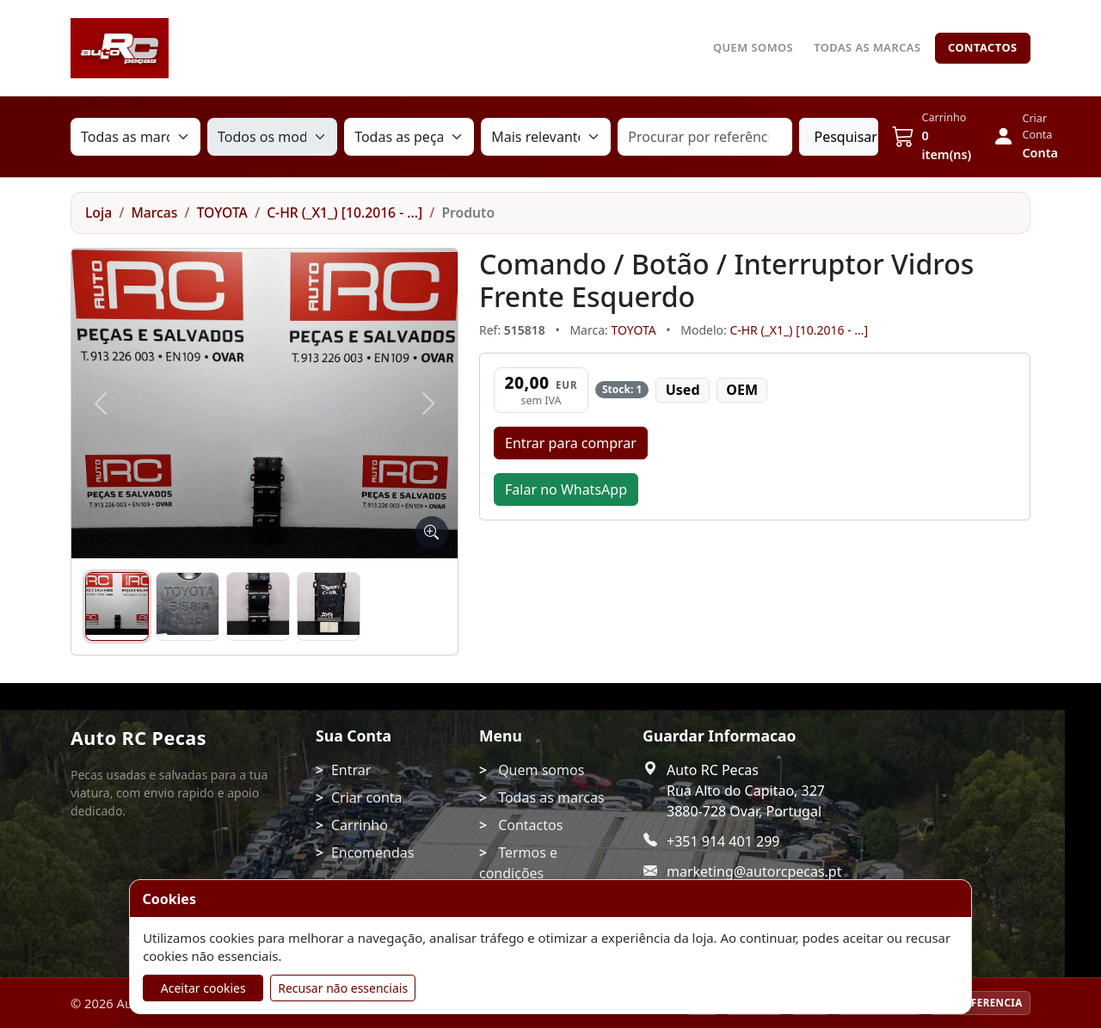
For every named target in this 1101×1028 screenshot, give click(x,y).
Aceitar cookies (203, 988)
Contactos (983, 47)
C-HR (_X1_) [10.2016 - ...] (344, 212)
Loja (98, 212)
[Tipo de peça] (409, 137)
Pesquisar (845, 136)
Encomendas (373, 852)
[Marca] (135, 137)
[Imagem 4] (328, 606)
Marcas (154, 212)
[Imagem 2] (187, 606)
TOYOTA (222, 212)
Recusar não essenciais (343, 988)
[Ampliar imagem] (431, 532)
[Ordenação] (546, 137)
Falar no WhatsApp (566, 489)
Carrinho (359, 825)
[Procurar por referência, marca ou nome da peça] (705, 137)
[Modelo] (272, 137)
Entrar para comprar (571, 443)
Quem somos (753, 47)
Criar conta (367, 797)
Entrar (351, 769)
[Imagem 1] (117, 606)
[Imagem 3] (258, 606)
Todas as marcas (867, 47)
